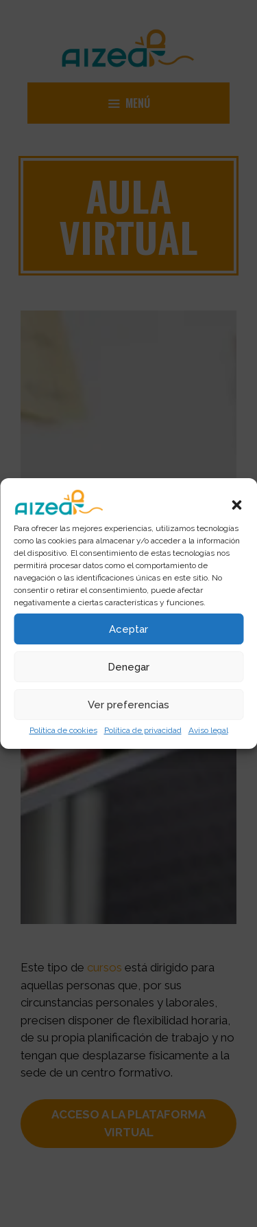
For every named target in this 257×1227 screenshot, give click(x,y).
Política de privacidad (143, 730)
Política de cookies (63, 730)
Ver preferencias (128, 705)
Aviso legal (208, 730)
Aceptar (128, 629)
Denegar (128, 667)
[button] (236, 505)
